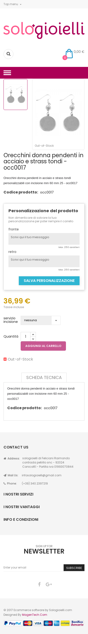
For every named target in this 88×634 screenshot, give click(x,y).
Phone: (10, 483)
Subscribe (74, 568)
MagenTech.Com (34, 615)
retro (12, 252)
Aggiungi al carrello (43, 346)
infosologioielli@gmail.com (41, 475)
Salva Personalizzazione (49, 280)
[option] (15, 94)
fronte (13, 229)
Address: (12, 458)
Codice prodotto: (21, 192)
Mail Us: (11, 475)
